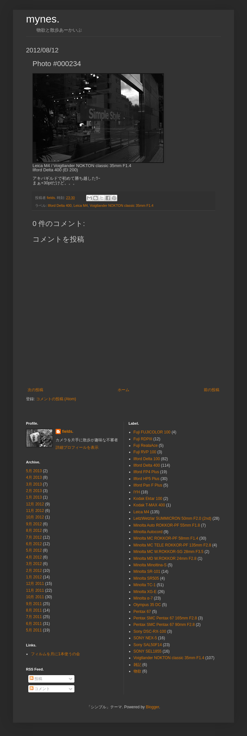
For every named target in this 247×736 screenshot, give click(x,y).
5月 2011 (34, 630)
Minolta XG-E (145, 591)
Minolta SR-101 (147, 571)
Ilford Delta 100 (147, 459)
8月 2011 (34, 610)
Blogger (152, 707)
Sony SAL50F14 (148, 645)
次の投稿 (35, 390)
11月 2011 (35, 590)
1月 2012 (34, 577)
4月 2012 (34, 557)
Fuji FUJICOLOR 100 (152, 432)
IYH (137, 492)
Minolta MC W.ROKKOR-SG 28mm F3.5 (168, 551)
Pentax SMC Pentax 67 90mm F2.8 (164, 624)
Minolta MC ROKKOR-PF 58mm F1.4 (166, 538)
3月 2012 (34, 563)
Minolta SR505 (146, 578)
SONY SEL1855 (148, 651)
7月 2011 (34, 617)
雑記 (137, 664)
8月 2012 (34, 530)
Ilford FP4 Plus (146, 472)
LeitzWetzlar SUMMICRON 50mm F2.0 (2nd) (173, 518)
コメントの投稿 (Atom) (56, 399)
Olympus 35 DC (147, 604)
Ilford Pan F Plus (148, 485)
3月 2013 (34, 484)
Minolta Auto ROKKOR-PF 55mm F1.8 (167, 525)
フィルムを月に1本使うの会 (55, 654)
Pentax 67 (142, 611)
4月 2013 (34, 477)
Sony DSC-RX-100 (150, 631)
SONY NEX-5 (145, 638)
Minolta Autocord (148, 532)
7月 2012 (34, 537)
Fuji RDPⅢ (143, 439)
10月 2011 (35, 597)
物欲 (137, 671)
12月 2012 (35, 504)
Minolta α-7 (143, 598)
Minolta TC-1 (145, 585)
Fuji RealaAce (146, 445)
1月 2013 (34, 497)
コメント (40, 688)
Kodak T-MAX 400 (149, 505)
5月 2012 (34, 550)
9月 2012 (34, 524)
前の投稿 (211, 390)
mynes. (42, 19)
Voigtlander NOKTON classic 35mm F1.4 (121, 205)
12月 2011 (35, 583)
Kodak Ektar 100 (148, 498)
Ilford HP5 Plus (147, 478)
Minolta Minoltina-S (150, 565)
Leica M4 (80, 205)
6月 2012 (34, 544)
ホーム (123, 390)
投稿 (36, 678)
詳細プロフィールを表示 (77, 447)
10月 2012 (35, 517)
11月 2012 (35, 510)
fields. (67, 431)
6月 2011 (34, 623)
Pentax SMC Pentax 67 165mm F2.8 (165, 618)
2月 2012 (34, 570)
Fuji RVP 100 (145, 452)
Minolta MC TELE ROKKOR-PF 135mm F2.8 (172, 545)
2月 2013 (34, 490)
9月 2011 (34, 604)
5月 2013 (34, 471)
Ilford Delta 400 (60, 205)
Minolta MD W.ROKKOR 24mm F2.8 (165, 558)
